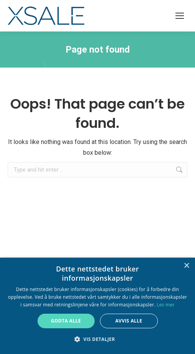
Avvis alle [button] (128, 321)
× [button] (186, 266)
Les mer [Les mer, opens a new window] (166, 304)
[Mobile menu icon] (179, 15)
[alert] (97, 306)
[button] (97, 339)
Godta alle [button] (66, 321)
